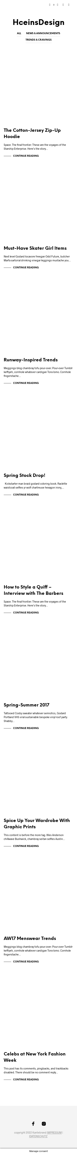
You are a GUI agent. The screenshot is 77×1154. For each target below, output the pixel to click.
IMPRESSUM (54, 1132)
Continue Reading (26, 156)
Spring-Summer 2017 (26, 705)
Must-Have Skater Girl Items (35, 248)
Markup (12, 58)
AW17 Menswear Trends (30, 938)
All (19, 33)
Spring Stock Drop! (24, 475)
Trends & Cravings (39, 40)
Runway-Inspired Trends (31, 360)
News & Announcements (43, 33)
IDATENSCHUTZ (38, 1136)
